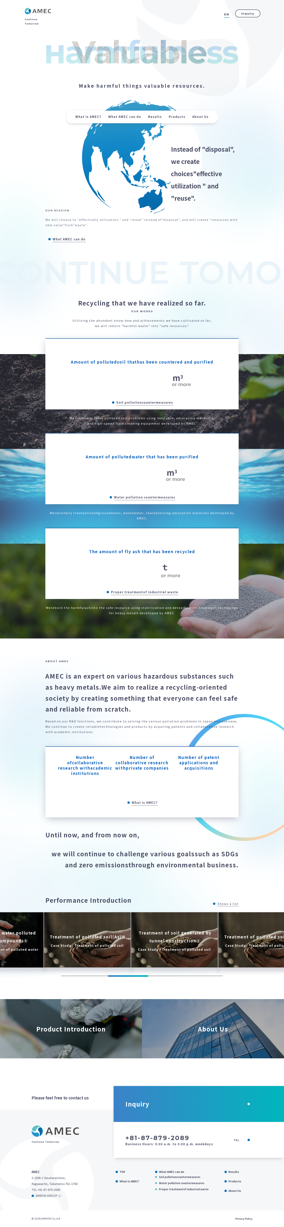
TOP (122, 1172)
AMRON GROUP (46, 1195)
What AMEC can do (124, 117)
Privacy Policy (243, 1218)
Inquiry (247, 13)
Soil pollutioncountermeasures (179, 1177)
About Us (200, 117)
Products (177, 117)
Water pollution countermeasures (181, 1183)
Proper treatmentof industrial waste (184, 1189)
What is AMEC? (88, 117)
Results (155, 117)
